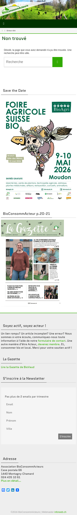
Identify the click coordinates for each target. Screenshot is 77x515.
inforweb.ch (60, 512)
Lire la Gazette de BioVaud (17, 367)
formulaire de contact (51, 341)
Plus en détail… (11, 481)
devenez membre (48, 344)
